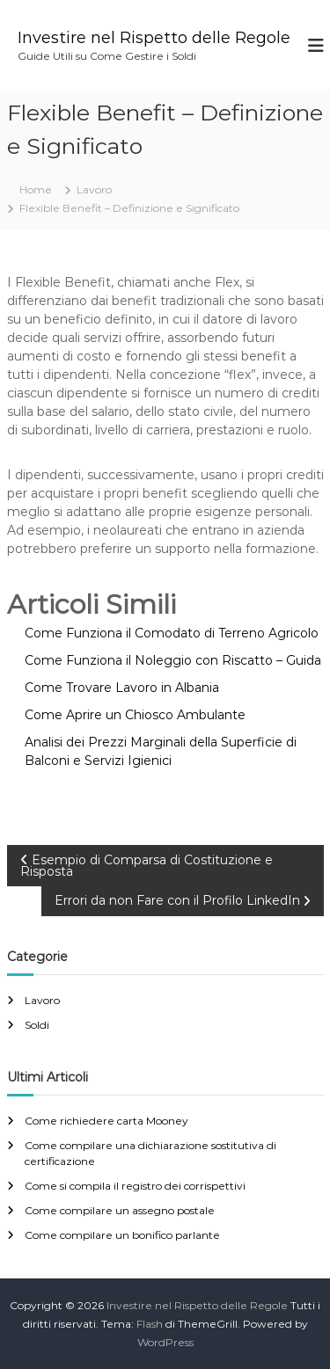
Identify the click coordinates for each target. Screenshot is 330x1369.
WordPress (165, 1342)
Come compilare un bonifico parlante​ (122, 1235)
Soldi (37, 1024)
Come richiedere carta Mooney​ (106, 1120)
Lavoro (94, 189)
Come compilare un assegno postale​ (120, 1210)
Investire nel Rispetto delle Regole (154, 37)
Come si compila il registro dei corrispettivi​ (135, 1185)
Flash (149, 1323)
